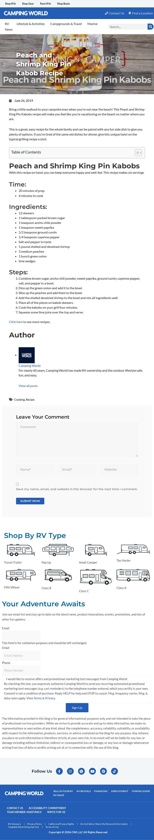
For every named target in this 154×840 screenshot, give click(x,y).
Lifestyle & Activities (31, 24)
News (9, 29)
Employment (117, 792)
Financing (99, 792)
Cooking (19, 399)
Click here (16, 322)
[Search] (151, 27)
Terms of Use (52, 826)
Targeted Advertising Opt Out (23, 826)
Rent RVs (55, 3)
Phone (6, 662)
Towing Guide (138, 792)
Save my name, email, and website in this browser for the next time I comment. (77, 489)
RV (7, 24)
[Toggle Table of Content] (136, 153)
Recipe (30, 399)
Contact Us (16, 808)
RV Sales (58, 795)
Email (5, 628)
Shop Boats (77, 3)
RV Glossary (14, 823)
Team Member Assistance (27, 812)
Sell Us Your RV (63, 792)
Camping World (30, 366)
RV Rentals (83, 792)
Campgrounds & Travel (66, 24)
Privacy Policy (34, 823)
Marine (92, 24)
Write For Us (63, 812)
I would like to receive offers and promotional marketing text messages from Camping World (66, 679)
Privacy (50, 698)
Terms (38, 698)
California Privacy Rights (61, 823)
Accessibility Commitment (53, 808)
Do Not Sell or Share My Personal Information (104, 823)
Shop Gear (34, 3)
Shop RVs (12, 3)
